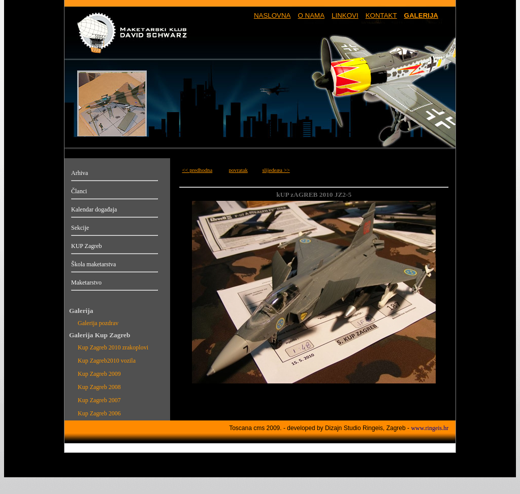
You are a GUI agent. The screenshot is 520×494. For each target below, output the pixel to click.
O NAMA (311, 15)
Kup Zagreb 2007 (99, 400)
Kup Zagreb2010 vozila (107, 360)
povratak (238, 170)
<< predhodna (197, 170)
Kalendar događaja (94, 209)
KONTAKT (381, 15)
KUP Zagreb (86, 246)
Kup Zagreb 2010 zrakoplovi (113, 347)
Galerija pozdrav (98, 323)
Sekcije (80, 227)
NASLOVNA (272, 15)
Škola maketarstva (93, 264)
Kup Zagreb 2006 (99, 413)
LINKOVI (345, 15)
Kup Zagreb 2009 (99, 373)
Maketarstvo (86, 282)
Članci (79, 191)
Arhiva (79, 173)
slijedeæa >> (275, 170)
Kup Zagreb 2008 (99, 387)
